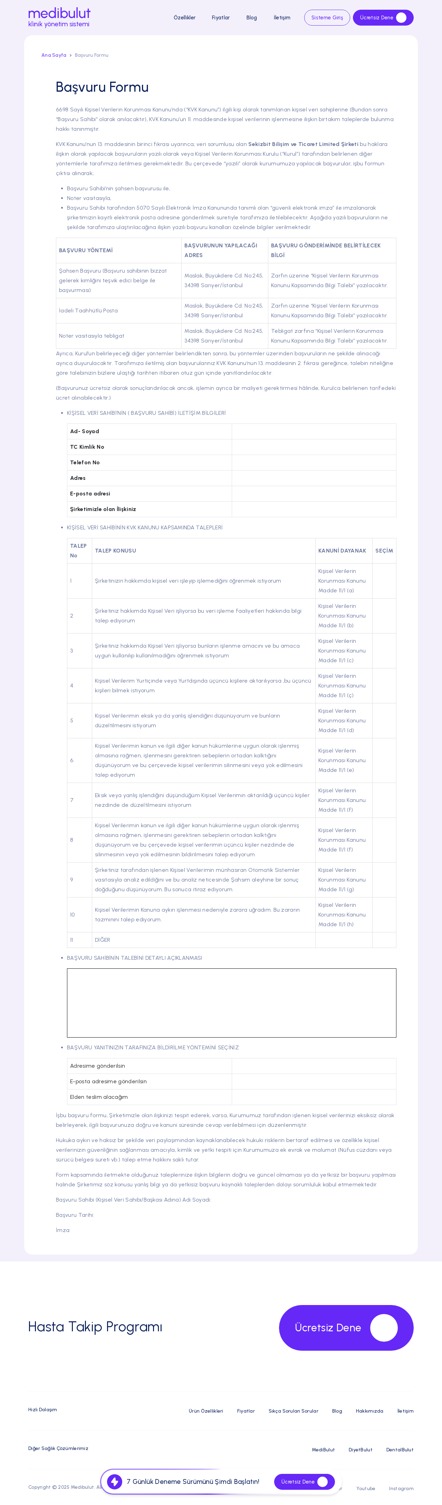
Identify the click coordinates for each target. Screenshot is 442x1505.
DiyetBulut (361, 1450)
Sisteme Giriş (327, 18)
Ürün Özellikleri (206, 1411)
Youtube (366, 1489)
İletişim (282, 18)
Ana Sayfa (54, 55)
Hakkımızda (370, 1411)
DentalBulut (400, 1450)
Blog (252, 18)
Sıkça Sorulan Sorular (293, 1411)
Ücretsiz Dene (383, 17)
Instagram (401, 1489)
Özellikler (184, 18)
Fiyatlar (221, 18)
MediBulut (323, 1450)
